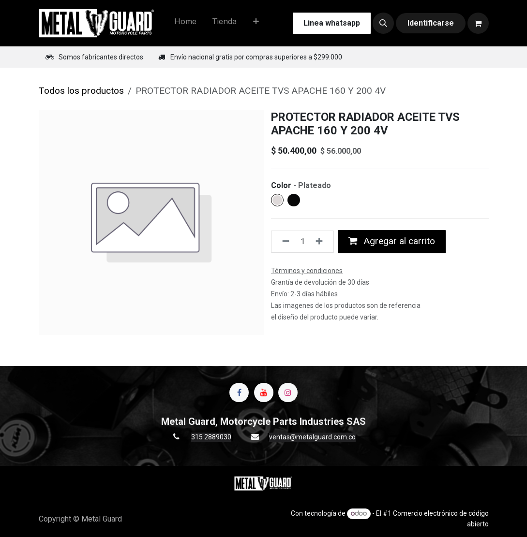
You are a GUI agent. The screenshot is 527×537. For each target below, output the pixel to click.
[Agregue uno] (322, 241)
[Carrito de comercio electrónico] (478, 23)
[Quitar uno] (282, 241)
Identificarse (430, 23)
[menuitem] (185, 23)
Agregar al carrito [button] (391, 241)
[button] (383, 23)
